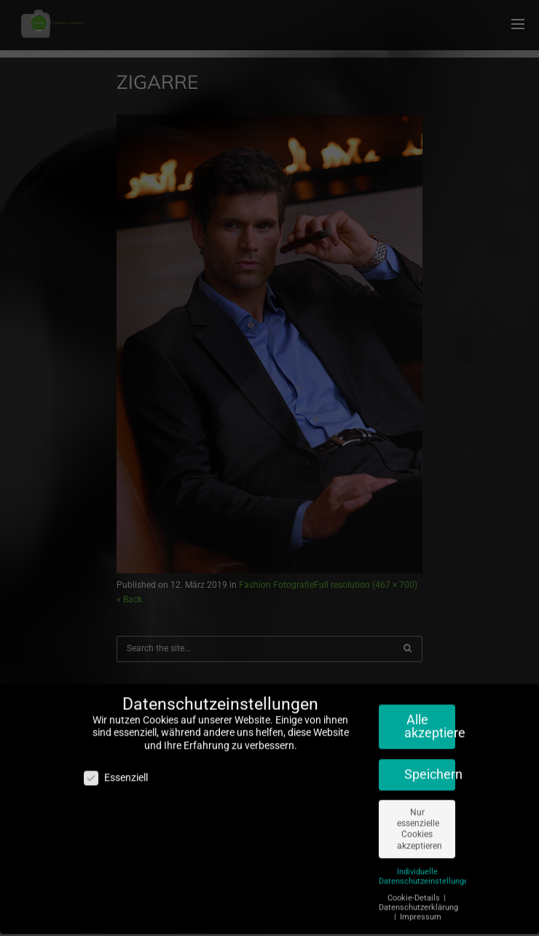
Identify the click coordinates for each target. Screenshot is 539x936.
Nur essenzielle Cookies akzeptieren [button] (419, 824)
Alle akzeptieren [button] (429, 721)
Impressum (420, 911)
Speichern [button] (429, 769)
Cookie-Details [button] (414, 892)
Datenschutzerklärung (418, 902)
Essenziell (116, 772)
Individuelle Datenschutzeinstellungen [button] (426, 871)
